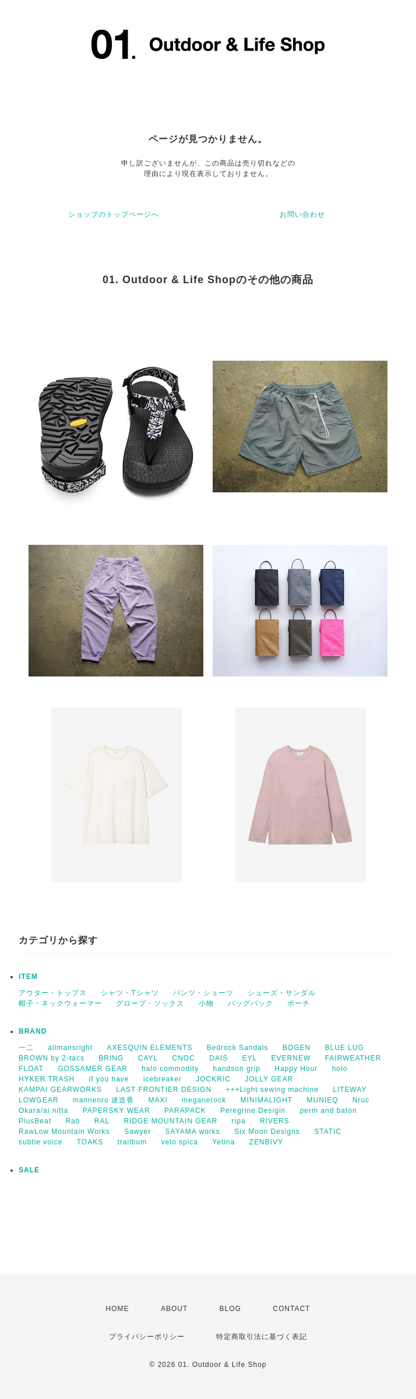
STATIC (327, 1131)
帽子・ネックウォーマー (60, 1003)
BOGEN (297, 1048)
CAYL (148, 1058)
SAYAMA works (192, 1131)
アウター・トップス (53, 993)
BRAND (33, 1031)
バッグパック (250, 1003)
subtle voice (40, 1142)
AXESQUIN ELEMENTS (149, 1048)
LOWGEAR (38, 1100)
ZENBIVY (266, 1142)
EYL (250, 1058)
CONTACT (291, 1309)
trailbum (132, 1142)
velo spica (179, 1142)
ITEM (28, 976)
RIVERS (275, 1121)
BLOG (230, 1309)
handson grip (236, 1069)
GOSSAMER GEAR (93, 1069)
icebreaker (162, 1079)
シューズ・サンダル (282, 993)
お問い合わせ (302, 214)
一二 (26, 1048)
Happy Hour (296, 1069)
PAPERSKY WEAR (116, 1110)
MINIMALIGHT (266, 1100)
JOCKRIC (213, 1079)
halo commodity (170, 1069)
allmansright (70, 1048)
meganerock (204, 1100)
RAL (102, 1121)
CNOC (183, 1058)
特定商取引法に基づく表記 (261, 1337)
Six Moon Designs (267, 1131)
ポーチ (298, 1003)
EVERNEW (291, 1058)
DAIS (218, 1058)
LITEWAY (349, 1090)
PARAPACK (185, 1110)
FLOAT (31, 1069)
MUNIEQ (323, 1100)
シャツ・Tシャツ (129, 993)
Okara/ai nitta (43, 1110)
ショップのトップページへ (113, 214)
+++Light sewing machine (271, 1090)
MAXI (157, 1100)
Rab (72, 1121)
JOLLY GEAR (269, 1079)
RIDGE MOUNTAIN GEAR (170, 1121)
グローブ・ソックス (150, 1003)
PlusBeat (35, 1121)
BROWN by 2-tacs (51, 1058)
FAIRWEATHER (353, 1058)
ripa (239, 1121)
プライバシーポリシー (147, 1337)
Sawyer (137, 1131)
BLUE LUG (344, 1048)
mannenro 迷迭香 (103, 1100)
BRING (111, 1058)
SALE (29, 1170)
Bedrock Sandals (238, 1048)
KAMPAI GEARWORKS (60, 1090)
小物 (206, 1003)
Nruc (360, 1100)
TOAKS (90, 1142)
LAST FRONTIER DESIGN (163, 1090)
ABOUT (174, 1309)
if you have (109, 1079)
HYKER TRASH (47, 1079)
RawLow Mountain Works (64, 1131)
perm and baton (328, 1110)
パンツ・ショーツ (203, 993)
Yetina (223, 1142)
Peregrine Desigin (252, 1110)
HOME (117, 1309)
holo (340, 1069)
